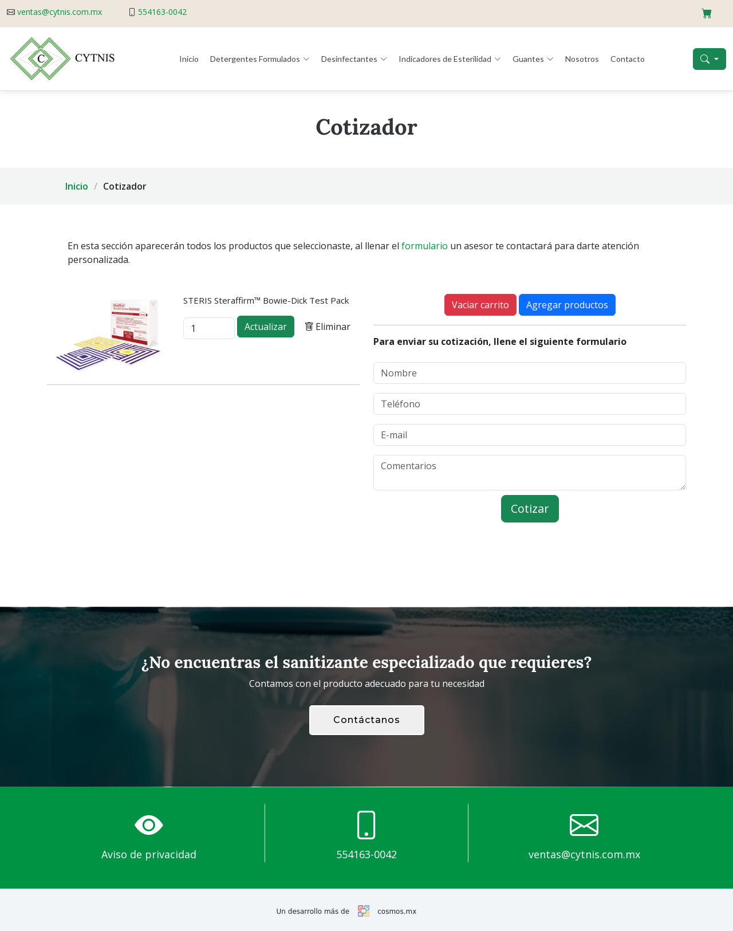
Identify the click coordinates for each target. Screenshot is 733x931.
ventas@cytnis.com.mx (59, 11)
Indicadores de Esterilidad (450, 59)
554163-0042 (162, 11)
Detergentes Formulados (260, 59)
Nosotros (582, 59)
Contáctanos (366, 719)
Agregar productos (567, 304)
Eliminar (327, 326)
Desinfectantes (354, 59)
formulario (424, 245)
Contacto (627, 59)
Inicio (189, 59)
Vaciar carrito (480, 304)
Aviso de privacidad (148, 854)
